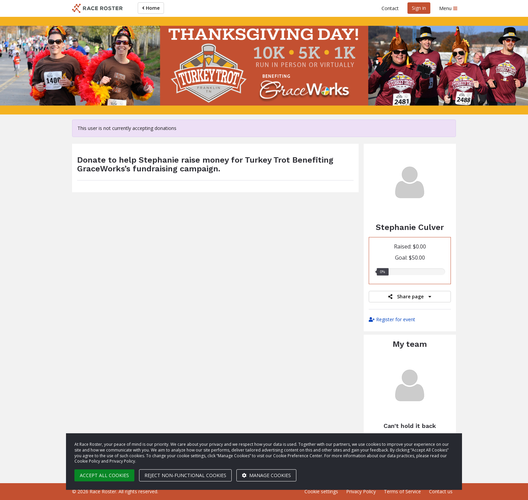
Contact (390, 8)
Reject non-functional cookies (185, 475)
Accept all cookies (104, 475)
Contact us (441, 491)
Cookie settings (321, 491)
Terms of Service (402, 491)
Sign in (419, 8)
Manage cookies (266, 475)
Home (151, 8)
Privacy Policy (361, 491)
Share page (409, 296)
